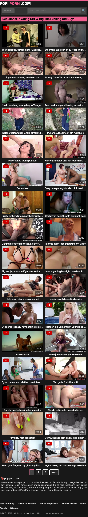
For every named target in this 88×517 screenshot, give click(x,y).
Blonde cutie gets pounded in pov (66, 410)
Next (54, 472)
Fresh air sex (22, 354)
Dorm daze (22, 188)
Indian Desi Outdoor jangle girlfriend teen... (25, 132)
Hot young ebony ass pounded (22, 299)
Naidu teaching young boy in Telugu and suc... (27, 105)
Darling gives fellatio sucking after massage (25, 243)
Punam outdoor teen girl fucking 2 (65, 132)
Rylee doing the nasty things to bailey (65, 465)
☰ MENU (8, 11)
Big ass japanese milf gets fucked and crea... (26, 271)
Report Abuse (69, 503)
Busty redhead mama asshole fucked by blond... (28, 215)
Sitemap (14, 508)
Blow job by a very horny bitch (65, 354)
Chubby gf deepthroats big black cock (65, 215)
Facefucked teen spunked (22, 160)
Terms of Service (26, 503)
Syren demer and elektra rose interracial (23, 382)
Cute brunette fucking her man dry (22, 410)
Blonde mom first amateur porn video (65, 243)
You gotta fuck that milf (65, 382)
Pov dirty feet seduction (22, 437)
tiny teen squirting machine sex (22, 77)
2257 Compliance (48, 503)
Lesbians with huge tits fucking (66, 299)
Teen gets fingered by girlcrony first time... (25, 465)
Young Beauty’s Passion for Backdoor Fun (24, 49)
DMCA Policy (7, 503)
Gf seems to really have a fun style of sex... (25, 326)
